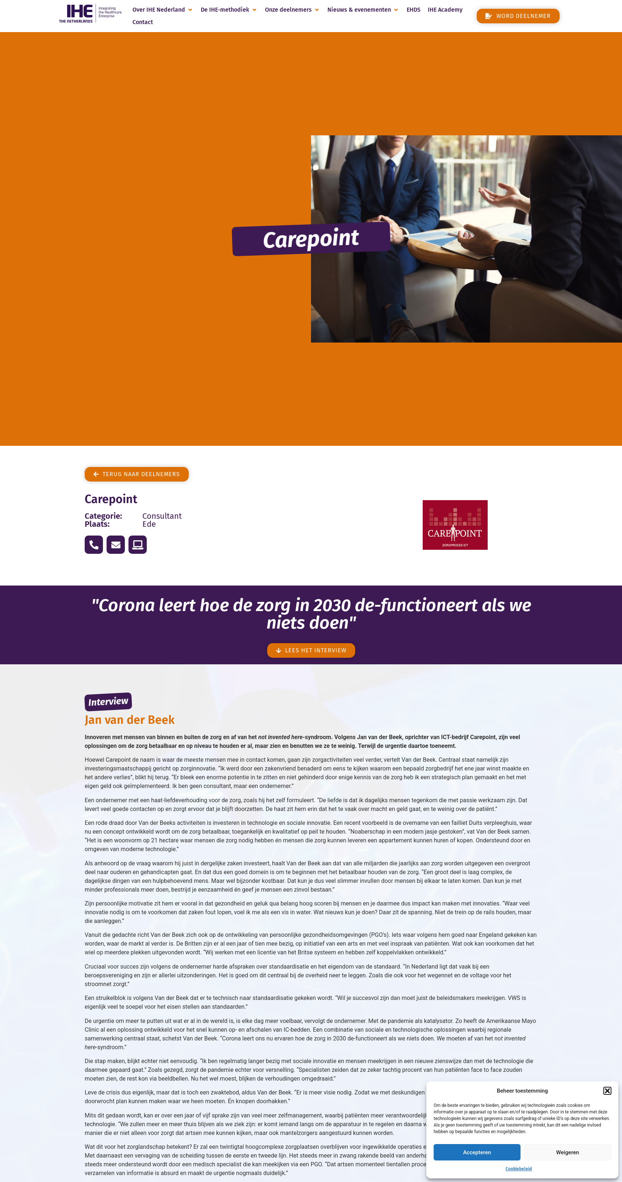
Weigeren (567, 1152)
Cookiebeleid (519, 1168)
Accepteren (477, 1152)
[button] (607, 1090)
